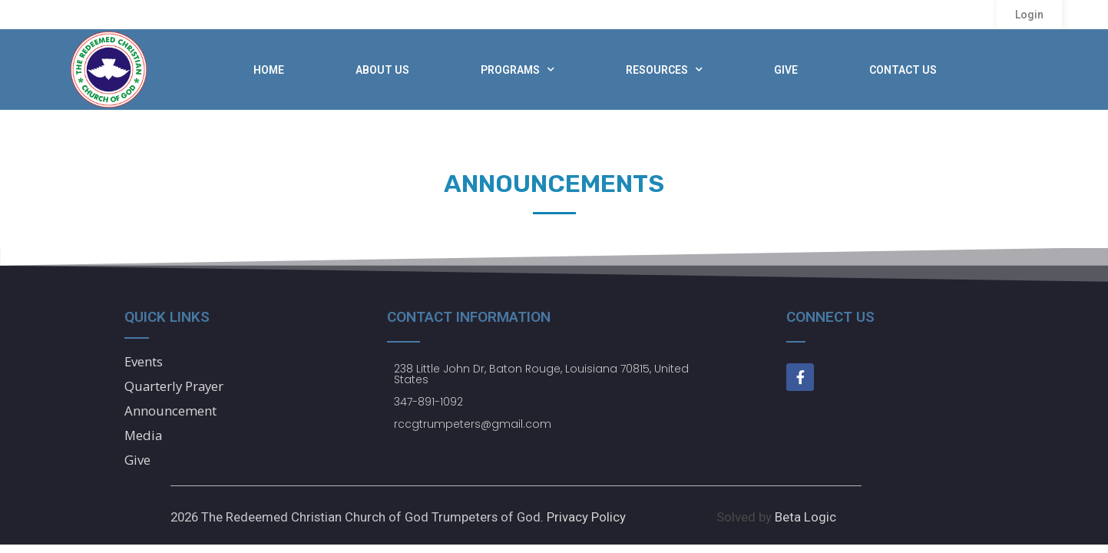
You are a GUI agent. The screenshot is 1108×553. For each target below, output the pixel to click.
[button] (1029, 14)
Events (143, 361)
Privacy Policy (586, 517)
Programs (517, 69)
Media (143, 435)
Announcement (170, 410)
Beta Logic (805, 517)
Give (786, 70)
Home (268, 70)
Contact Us (903, 70)
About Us (382, 70)
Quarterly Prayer (173, 386)
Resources (664, 69)
